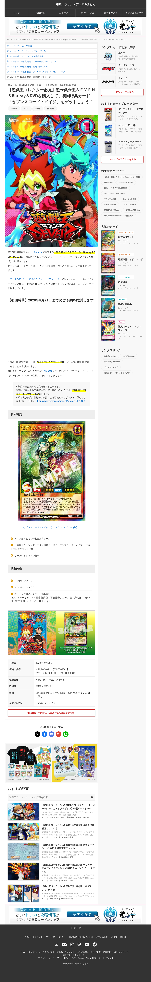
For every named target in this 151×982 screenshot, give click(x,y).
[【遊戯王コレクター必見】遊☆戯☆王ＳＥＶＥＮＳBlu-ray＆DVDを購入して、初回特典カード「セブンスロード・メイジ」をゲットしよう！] (37, 734)
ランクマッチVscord (112, 362)
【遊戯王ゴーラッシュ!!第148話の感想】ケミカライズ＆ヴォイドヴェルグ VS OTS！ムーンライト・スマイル (68, 868)
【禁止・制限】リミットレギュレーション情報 (122, 177)
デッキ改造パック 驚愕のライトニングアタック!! (34, 279)
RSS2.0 (123, 937)
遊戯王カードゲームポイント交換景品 (118, 215)
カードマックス (126, 65)
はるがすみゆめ (128, 356)
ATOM (114, 937)
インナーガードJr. (127, 125)
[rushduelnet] (72, 944)
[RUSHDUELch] (86, 944)
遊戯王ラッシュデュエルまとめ (75, 4)
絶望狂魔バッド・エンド (130, 259)
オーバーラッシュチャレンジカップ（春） (27, 51)
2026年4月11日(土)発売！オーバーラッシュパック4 (31, 61)
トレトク (122, 77)
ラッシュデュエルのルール (114, 193)
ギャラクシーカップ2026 (19, 46)
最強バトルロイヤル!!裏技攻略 (115, 188)
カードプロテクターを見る (122, 159)
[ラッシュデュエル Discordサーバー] (64, 944)
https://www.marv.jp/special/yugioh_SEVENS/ (61, 401)
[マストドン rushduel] (79, 944)
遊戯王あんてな (110, 356)
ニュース (63, 12)
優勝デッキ (108, 182)
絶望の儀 (122, 281)
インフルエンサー (134, 12)
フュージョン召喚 (129, 199)
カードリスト (111, 12)
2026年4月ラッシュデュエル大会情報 (25, 56)
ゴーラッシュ (60, 817)
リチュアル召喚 (110, 204)
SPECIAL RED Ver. (133, 210)
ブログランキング (111, 367)
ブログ (16, 12)
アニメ (33, 84)
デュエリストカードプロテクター (130, 110)
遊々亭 (121, 52)
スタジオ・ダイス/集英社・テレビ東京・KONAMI (88, 952)
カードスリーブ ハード (130, 141)
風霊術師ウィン (126, 237)
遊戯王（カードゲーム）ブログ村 (117, 373)
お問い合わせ (102, 937)
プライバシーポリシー (56, 937)
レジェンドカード (129, 204)
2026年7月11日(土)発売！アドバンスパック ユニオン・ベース (36, 71)
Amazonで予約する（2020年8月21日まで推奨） (52, 712)
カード (42, 84)
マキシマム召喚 (110, 199)
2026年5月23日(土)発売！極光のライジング (28, 66)
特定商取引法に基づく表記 (81, 937)
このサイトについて (34, 937)
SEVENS (23, 84)
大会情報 (40, 12)
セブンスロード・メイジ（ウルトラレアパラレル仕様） (51, 527)
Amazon (38, 252)
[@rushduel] (56, 944)
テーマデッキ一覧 (126, 182)
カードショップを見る (122, 92)
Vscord (110, 958)
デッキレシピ (87, 12)
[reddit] (95, 944)
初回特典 (52, 84)
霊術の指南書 (125, 304)
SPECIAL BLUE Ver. (111, 210)
